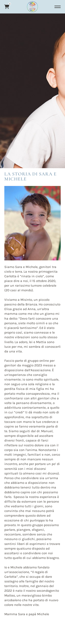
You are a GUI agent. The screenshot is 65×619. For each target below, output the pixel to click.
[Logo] (32, 6)
